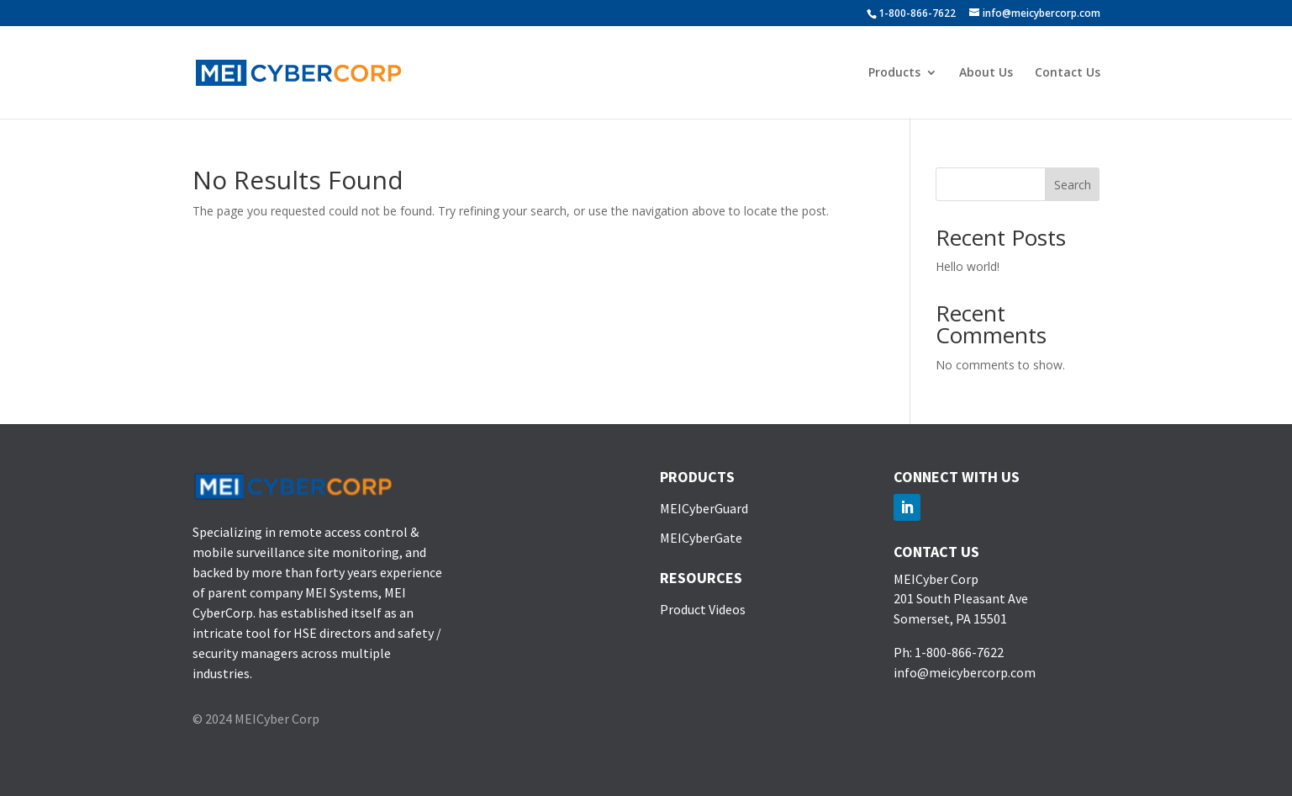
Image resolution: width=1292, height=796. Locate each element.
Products (894, 73)
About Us (986, 73)
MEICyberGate (701, 537)
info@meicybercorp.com (965, 672)
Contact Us (1067, 73)
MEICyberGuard (704, 508)
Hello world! (967, 266)
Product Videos (703, 609)
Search (1072, 185)
